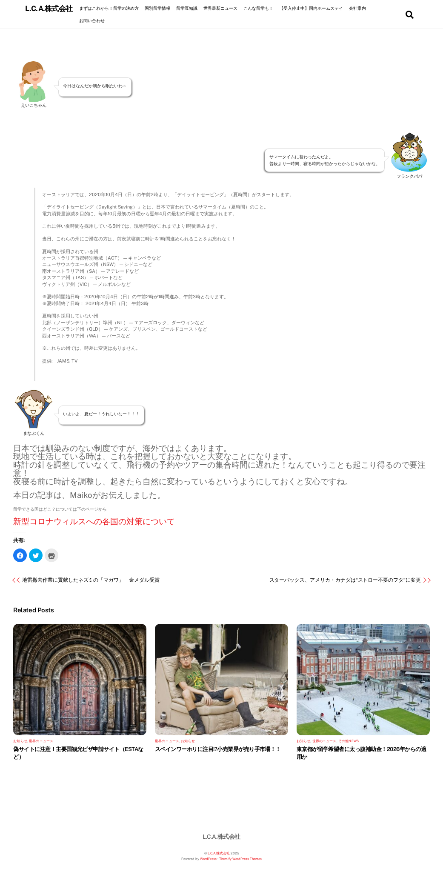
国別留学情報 (157, 8)
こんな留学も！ (258, 8)
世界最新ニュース (220, 8)
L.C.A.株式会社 (219, 853)
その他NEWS (348, 741)
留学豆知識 (186, 8)
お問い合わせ (92, 20)
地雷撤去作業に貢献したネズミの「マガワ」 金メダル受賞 (90, 580)
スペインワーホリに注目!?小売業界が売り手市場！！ (218, 749)
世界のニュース (41, 741)
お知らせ (20, 741)
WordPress (208, 859)
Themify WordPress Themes (240, 859)
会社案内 (357, 8)
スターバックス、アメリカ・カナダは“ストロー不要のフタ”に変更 (345, 580)
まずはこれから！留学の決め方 (109, 8)
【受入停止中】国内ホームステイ (311, 8)
